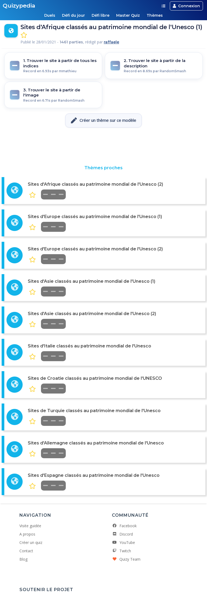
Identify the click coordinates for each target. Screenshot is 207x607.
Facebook (124, 525)
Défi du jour (73, 15)
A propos (27, 534)
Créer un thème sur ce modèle (103, 120)
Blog (23, 559)
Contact (26, 550)
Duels (49, 15)
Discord (122, 534)
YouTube (123, 542)
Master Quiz (128, 15)
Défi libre (100, 15)
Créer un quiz (30, 542)
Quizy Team (126, 559)
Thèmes (155, 15)
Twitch (121, 550)
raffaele (111, 42)
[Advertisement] (103, 146)
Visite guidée (30, 525)
